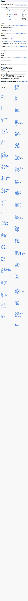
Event (13, 25)
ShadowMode (16, 216)
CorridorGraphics (3, 170)
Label (1, 321)
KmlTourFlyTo (2, 319)
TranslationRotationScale (18, 257)
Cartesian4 (2, 122)
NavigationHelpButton (18, 304)
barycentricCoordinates (4, 96)
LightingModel (17, 85)
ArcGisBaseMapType (3, 89)
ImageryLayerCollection (4, 297)
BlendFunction (2, 106)
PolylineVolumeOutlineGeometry (19, 168)
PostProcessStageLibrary (18, 174)
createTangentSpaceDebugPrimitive (5, 177)
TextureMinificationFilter (18, 242)
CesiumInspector (17, 292)
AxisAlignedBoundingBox (4, 95)
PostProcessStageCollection (18, 172)
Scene (15, 207)
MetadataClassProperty (18, 103)
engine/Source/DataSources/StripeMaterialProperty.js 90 (21, 46)
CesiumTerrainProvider (4, 135)
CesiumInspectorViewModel (18, 293)
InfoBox (16, 302)
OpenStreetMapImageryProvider (19, 123)
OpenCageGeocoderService (18, 122)
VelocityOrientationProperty (19, 263)
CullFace (2, 183)
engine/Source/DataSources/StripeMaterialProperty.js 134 (20, 64)
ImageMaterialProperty (4, 295)
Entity (1, 227)
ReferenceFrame (17, 194)
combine (2, 153)
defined (2, 203)
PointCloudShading (17, 144)
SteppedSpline (17, 230)
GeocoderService (3, 245)
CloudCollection (3, 148)
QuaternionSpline (17, 186)
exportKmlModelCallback (4, 234)
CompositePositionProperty (4, 157)
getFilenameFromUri (3, 262)
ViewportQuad (16, 268)
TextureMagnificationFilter (18, 241)
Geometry (2, 250)
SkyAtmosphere (17, 221)
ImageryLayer (2, 296)
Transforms (16, 256)
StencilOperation (17, 229)
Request (16, 197)
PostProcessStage (17, 171)
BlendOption (2, 108)
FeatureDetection (3, 239)
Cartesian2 (2, 120)
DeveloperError (3, 206)
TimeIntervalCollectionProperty (19, 254)
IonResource (2, 309)
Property (10, 12)
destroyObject (2, 205)
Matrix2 (16, 97)
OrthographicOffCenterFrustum (19, 126)
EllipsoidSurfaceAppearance (4, 224)
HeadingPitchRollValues (4, 281)
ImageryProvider (3, 299)
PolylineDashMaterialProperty (19, 158)
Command (16, 295)
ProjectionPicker (17, 308)
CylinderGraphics (3, 192)
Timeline (16, 315)
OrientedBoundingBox (17, 124)
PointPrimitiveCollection (18, 148)
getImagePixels (3, 263)
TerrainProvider (17, 240)
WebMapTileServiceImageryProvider (19, 281)
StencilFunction (17, 228)
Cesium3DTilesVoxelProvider (4, 134)
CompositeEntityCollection (4, 155)
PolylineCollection (17, 156)
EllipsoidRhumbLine (3, 223)
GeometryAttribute (3, 251)
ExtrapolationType (3, 238)
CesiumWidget (2, 136)
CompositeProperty (3, 158)
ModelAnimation (17, 109)
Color (12, 12)
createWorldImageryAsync (4, 178)
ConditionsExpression (3, 160)
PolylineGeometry (17, 159)
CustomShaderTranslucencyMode (5, 189)
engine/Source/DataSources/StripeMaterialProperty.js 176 (20, 57)
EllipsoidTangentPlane (4, 225)
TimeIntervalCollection (18, 252)
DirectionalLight (3, 207)
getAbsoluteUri (3, 258)
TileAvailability (17, 244)
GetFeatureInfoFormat (3, 261)
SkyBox (16, 222)
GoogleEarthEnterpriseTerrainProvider (6, 270)
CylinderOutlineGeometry (4, 193)
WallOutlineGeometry (17, 277)
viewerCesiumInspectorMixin (18, 319)
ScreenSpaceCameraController (19, 210)
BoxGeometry (2, 112)
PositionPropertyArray (18, 170)
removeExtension (17, 196)
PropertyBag (16, 180)
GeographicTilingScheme (4, 248)
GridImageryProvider (3, 274)
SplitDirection (17, 227)
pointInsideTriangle (17, 146)
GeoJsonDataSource (3, 249)
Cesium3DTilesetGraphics (4, 131)
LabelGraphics (2, 323)
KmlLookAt (2, 317)
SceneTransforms (17, 209)
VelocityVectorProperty (18, 264)
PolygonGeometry (17, 150)
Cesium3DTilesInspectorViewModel (19, 291)
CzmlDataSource (3, 194)
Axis (1, 94)
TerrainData (16, 239)
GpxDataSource (2, 272)
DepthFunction (2, 204)
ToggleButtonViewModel (18, 316)
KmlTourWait (2, 320)
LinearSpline (16, 87)
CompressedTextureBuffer (4, 159)
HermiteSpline (2, 286)
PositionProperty (17, 169)
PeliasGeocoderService (18, 133)
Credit (1, 180)
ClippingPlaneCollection (4, 143)
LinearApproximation (17, 86)
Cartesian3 (2, 121)
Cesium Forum (25, 81)
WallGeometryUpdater (17, 275)
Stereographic (17, 231)
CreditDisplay (2, 181)
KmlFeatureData (3, 316)
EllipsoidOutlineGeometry (4, 222)
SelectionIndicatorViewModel (19, 313)
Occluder (16, 121)
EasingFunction (3, 213)
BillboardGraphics (3, 99)
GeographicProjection (3, 247)
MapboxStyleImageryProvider (18, 90)
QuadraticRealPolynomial (18, 182)
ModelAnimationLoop (17, 111)
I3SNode (2, 293)
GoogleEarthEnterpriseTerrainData (5, 269)
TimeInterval (16, 251)
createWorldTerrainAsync (4, 179)
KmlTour (2, 318)
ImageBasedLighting (3, 294)
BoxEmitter (2, 111)
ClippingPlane (2, 142)
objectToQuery (17, 120)
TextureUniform (17, 243)
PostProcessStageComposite (18, 173)
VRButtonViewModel (17, 325)
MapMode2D (16, 91)
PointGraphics (17, 145)
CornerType (2, 167)
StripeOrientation (11, 10)
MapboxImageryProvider (18, 89)
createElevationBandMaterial (4, 172)
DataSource (2, 195)
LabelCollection (3, 322)
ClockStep (2, 146)
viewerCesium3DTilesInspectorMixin (19, 318)
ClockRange (2, 145)
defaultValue (2, 202)
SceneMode (16, 208)
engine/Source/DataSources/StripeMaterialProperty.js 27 (21, 5)
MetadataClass (17, 102)
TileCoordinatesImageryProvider (19, 245)
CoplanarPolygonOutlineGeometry (5, 166)
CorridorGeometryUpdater (4, 169)
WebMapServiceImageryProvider (19, 280)
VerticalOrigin (17, 266)
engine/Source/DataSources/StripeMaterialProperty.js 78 (21, 25)
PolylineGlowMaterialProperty (19, 161)
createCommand (17, 296)
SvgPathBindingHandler (18, 314)
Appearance (2, 88)
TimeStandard (16, 255)
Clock (1, 144)
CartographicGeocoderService (4, 124)
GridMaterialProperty (3, 275)
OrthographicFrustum (17, 125)
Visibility (16, 269)
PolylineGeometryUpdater (18, 160)
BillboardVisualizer (3, 100)
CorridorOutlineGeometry (4, 171)
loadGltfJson (16, 88)
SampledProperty (17, 204)
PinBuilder (16, 137)
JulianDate (4, 68)
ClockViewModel (17, 294)
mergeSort (16, 100)
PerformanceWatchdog (17, 306)
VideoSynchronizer (17, 267)
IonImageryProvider (3, 308)
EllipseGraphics (3, 216)
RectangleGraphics (17, 192)
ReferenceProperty (17, 195)
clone (1, 147)
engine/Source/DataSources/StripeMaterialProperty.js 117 (20, 41)
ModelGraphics (17, 113)
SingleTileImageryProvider (18, 220)
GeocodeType (2, 246)
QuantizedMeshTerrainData (18, 183)
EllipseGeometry (3, 214)
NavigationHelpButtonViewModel (19, 305)
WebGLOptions (16, 279)
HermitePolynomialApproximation (5, 285)
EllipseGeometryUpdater (4, 215)
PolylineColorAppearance (18, 157)
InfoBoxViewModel (17, 303)
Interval (2, 305)
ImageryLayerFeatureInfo (4, 298)
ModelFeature (16, 112)
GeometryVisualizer (3, 257)
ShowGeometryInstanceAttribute (19, 217)
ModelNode (16, 114)
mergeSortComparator (17, 101)
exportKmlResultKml (3, 235)
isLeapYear (2, 311)
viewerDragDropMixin (17, 320)
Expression (2, 237)
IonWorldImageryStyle (3, 310)
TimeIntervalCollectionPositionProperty (20, 253)
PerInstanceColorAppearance (18, 134)
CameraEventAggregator (4, 118)
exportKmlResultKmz (3, 236)
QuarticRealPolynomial (18, 184)
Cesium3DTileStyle (3, 133)
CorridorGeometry (3, 168)
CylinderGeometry (3, 190)
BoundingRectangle (3, 109)
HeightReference (3, 284)
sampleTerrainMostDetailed (18, 206)
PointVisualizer (17, 149)
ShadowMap (16, 215)
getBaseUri (2, 259)
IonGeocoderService (3, 307)
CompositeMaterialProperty (4, 156)
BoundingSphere (3, 110)
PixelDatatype (17, 138)
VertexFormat (16, 265)
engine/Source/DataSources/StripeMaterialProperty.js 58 (21, 33)
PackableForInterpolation (18, 127)
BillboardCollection (3, 98)
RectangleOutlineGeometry (18, 193)
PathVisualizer (17, 132)
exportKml (2, 233)
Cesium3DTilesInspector (18, 290)
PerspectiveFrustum (17, 135)
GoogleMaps (2, 271)
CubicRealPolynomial (3, 182)
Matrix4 (16, 99)
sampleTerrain (17, 205)
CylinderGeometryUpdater (4, 191)
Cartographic (2, 123)
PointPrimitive (17, 147)
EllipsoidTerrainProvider (4, 226)
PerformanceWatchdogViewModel (19, 307)
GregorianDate (2, 273)
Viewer (16, 317)
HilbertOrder (2, 287)
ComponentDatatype (3, 154)
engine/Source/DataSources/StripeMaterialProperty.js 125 (20, 50)
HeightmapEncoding (3, 282)
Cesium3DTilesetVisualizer (4, 132)
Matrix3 (16, 98)
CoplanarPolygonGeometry (4, 165)
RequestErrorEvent (17, 198)
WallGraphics (16, 276)
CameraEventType (3, 119)
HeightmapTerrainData (3, 283)
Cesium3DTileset (3, 130)
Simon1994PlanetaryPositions (19, 218)
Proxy (15, 181)
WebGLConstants (17, 278)
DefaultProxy (2, 201)
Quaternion (16, 185)
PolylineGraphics (17, 162)
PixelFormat (16, 139)
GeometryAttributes (3, 252)
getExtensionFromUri (3, 260)
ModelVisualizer (17, 115)
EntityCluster (2, 228)
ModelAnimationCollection (18, 110)
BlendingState (2, 107)
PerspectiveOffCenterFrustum (19, 136)
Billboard (2, 97)
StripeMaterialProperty (18, 232)
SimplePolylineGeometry (18, 219)
